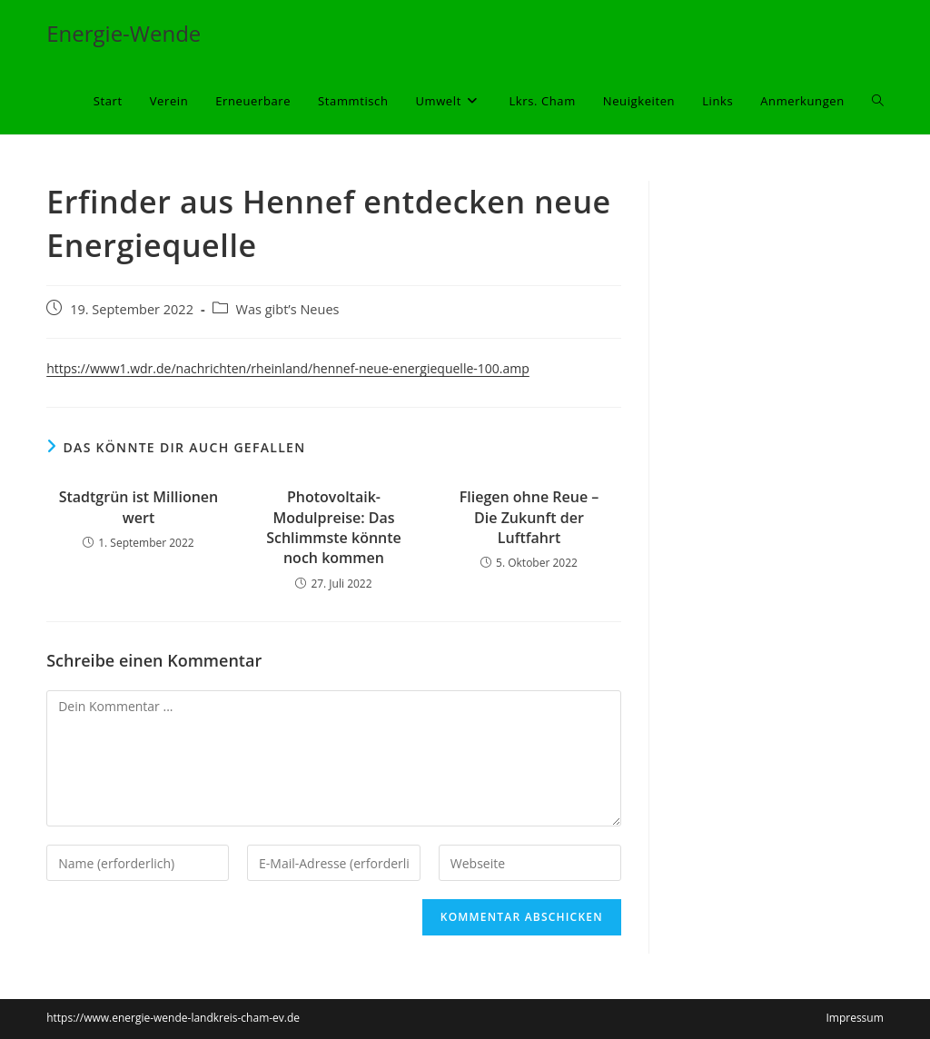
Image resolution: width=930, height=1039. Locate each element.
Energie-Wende (123, 33)
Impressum (854, 1017)
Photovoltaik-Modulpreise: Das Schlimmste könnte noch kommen (333, 527)
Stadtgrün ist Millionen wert (139, 507)
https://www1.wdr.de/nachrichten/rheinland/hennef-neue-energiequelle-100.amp (287, 368)
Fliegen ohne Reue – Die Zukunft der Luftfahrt (529, 517)
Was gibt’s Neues (288, 309)
